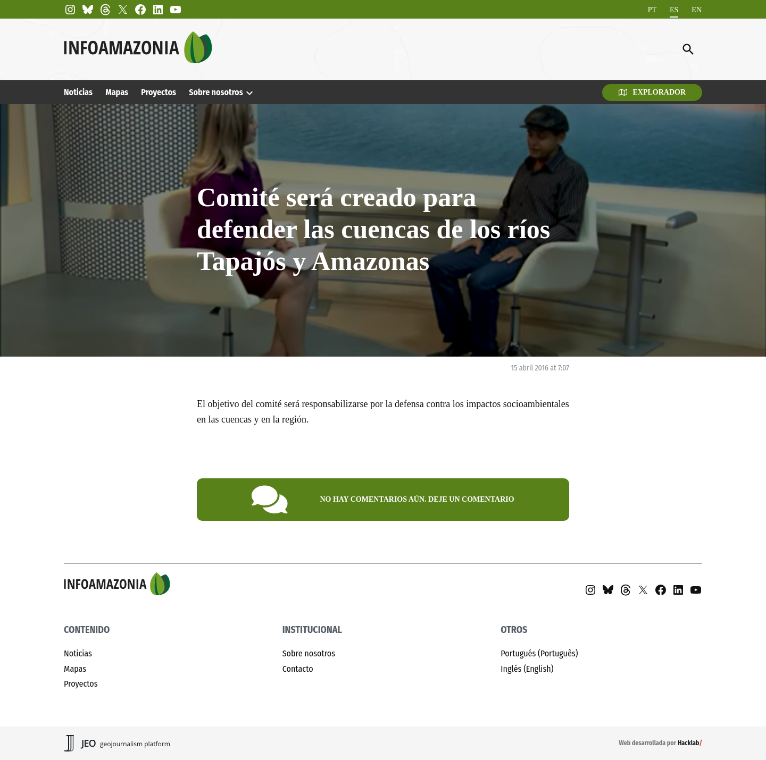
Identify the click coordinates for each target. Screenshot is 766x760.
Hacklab (688, 743)
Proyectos (158, 92)
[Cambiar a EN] (697, 10)
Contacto (297, 669)
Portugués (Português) (539, 653)
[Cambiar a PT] (652, 10)
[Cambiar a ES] (674, 10)
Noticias (78, 92)
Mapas (116, 92)
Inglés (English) (527, 669)
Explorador (652, 92)
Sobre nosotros (216, 92)
